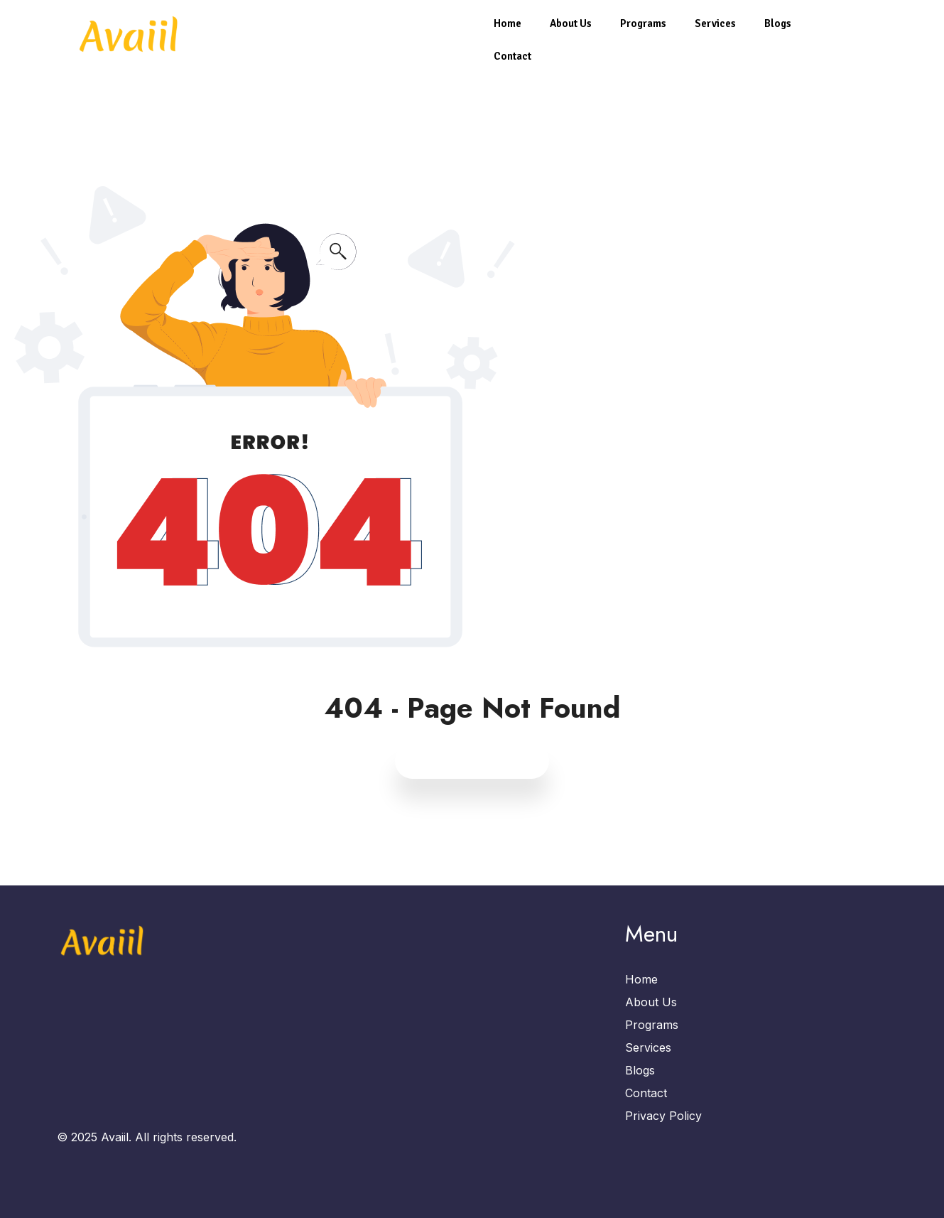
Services (715, 23)
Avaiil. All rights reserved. (169, 1137)
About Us (571, 23)
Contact (512, 56)
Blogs (777, 23)
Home (507, 23)
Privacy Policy (663, 1116)
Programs (643, 23)
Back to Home (472, 761)
